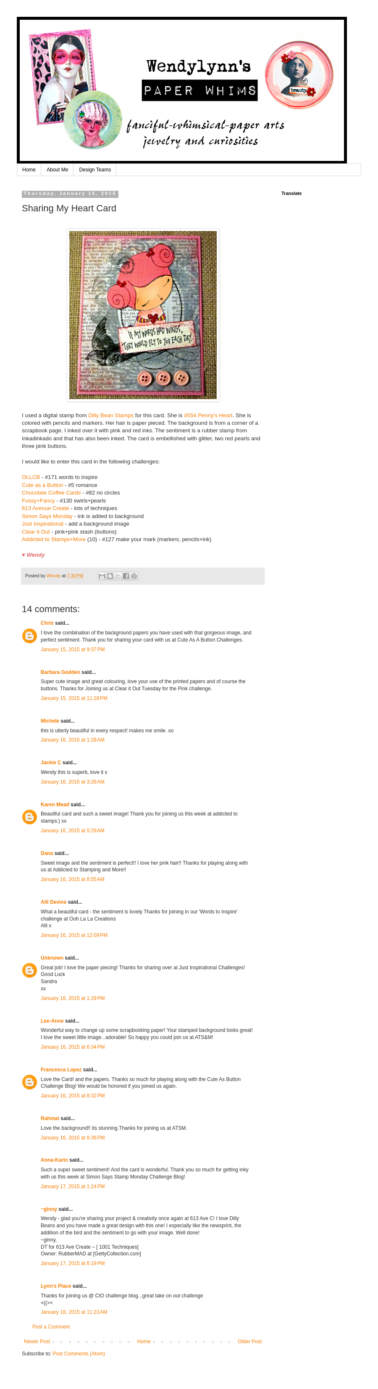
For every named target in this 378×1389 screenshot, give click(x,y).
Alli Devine (53, 902)
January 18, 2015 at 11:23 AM (74, 1312)
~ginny (49, 1209)
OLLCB (31, 477)
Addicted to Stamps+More (54, 539)
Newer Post (37, 1341)
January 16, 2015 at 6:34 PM (73, 1047)
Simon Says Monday (47, 516)
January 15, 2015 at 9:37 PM (73, 649)
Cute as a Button (42, 485)
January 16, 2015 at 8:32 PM (73, 1096)
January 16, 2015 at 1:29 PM (73, 998)
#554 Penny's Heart (208, 415)
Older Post (250, 1341)
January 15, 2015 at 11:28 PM (74, 698)
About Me (57, 170)
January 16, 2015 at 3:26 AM (73, 782)
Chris (47, 623)
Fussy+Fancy (38, 500)
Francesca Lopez (61, 1070)
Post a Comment (51, 1327)
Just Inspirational (43, 524)
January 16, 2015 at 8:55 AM (73, 879)
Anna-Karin (54, 1160)
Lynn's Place (56, 1286)
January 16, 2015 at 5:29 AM (73, 831)
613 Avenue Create (45, 508)
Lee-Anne (52, 1021)
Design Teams (95, 170)
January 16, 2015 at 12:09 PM (74, 935)
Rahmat (50, 1118)
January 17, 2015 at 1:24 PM (73, 1186)
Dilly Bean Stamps (111, 415)
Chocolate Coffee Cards (52, 492)
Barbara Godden (60, 672)
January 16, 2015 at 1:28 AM (73, 740)
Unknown (52, 958)
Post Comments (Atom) (78, 1354)
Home (29, 170)
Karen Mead (55, 805)
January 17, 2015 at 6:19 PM (73, 1263)
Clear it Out (36, 532)
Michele (50, 721)
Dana (47, 853)
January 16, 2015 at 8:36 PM (73, 1138)
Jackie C (51, 763)
